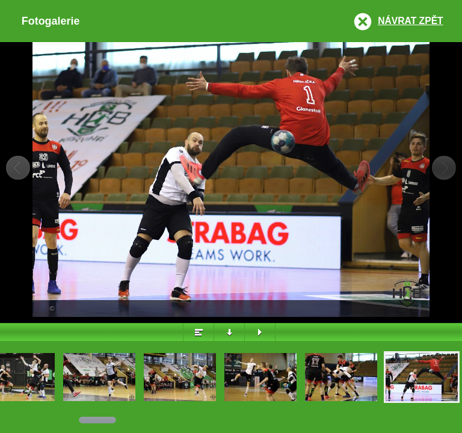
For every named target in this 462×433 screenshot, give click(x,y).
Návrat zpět (410, 21)
